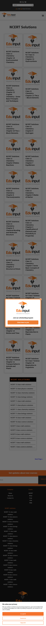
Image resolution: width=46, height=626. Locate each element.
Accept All (23, 614)
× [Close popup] (40, 299)
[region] (23, 614)
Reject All (23, 622)
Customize (23, 618)
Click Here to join (23, 322)
